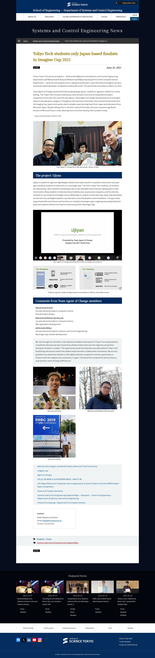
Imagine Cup (42, 470)
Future (104, 16)
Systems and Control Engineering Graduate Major (58, 542)
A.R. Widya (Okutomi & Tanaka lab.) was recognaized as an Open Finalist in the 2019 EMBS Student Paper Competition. (78, 485)
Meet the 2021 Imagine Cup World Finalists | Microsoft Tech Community (67, 466)
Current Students (125, 641)
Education (49, 16)
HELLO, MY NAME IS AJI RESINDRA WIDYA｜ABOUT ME (59, 479)
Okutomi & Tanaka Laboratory (50, 491)
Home (25, 41)
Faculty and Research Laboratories (78, 16)
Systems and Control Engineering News (46, 41)
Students (40, 539)
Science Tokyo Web (125, 638)
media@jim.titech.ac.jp (51, 520)
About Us (32, 16)
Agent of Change (44, 475)
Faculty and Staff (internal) (128, 645)
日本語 (134, 15)
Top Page (20, 17)
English (134, 19)
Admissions (121, 16)
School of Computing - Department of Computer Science (61, 502)
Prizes (49, 539)
